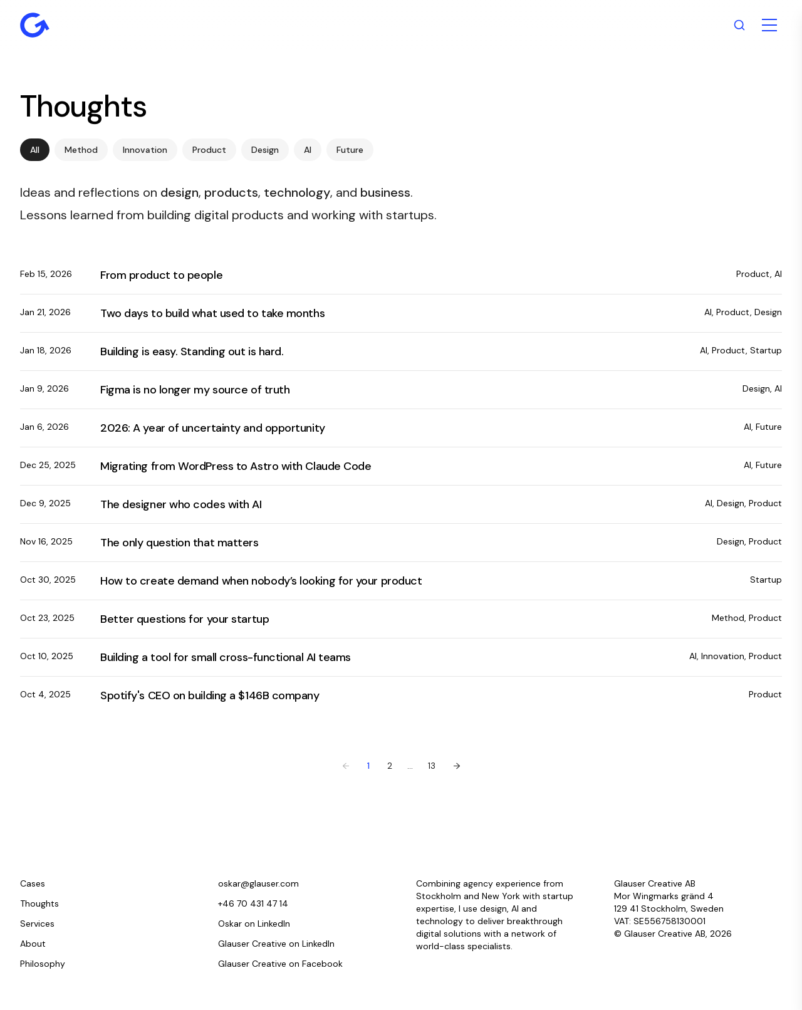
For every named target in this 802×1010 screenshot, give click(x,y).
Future (349, 149)
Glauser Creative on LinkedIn (276, 943)
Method (81, 149)
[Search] (739, 25)
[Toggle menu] (769, 25)
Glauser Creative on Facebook (280, 963)
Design (265, 149)
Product (209, 149)
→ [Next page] (457, 765)
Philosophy (42, 963)
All (34, 149)
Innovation (145, 149)
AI (307, 149)
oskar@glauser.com (258, 883)
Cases (32, 883)
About (33, 943)
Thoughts (39, 903)
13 (431, 765)
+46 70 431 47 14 (253, 903)
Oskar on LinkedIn (254, 923)
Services (37, 923)
